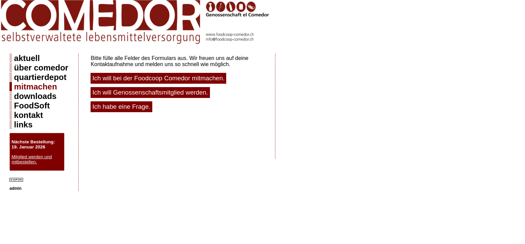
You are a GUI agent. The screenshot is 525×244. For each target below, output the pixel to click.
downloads (35, 96)
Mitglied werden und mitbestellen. (32, 159)
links (23, 124)
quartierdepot (40, 77)
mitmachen (35, 86)
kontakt (28, 115)
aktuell (27, 58)
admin (15, 188)
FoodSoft (32, 105)
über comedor (41, 67)
